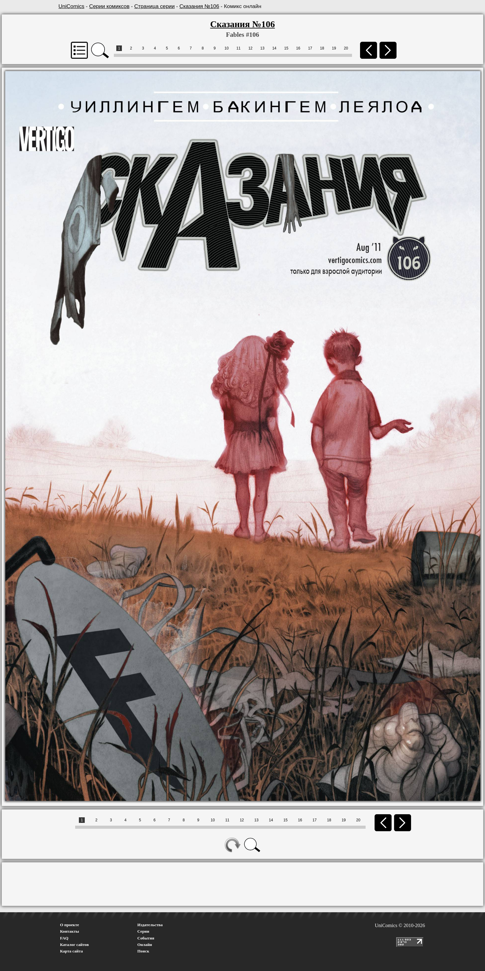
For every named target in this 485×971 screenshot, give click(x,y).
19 (334, 48)
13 (262, 48)
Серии (143, 931)
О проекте (69, 924)
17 (310, 48)
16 (298, 48)
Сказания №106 (199, 6)
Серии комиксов (109, 6)
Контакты (69, 931)
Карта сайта (71, 951)
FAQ (64, 938)
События (145, 938)
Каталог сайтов (74, 944)
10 (227, 48)
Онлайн (144, 944)
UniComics (71, 6)
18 (322, 48)
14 (274, 48)
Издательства (150, 924)
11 (238, 48)
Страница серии (154, 6)
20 (346, 48)
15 (286, 48)
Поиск (143, 951)
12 (250, 48)
